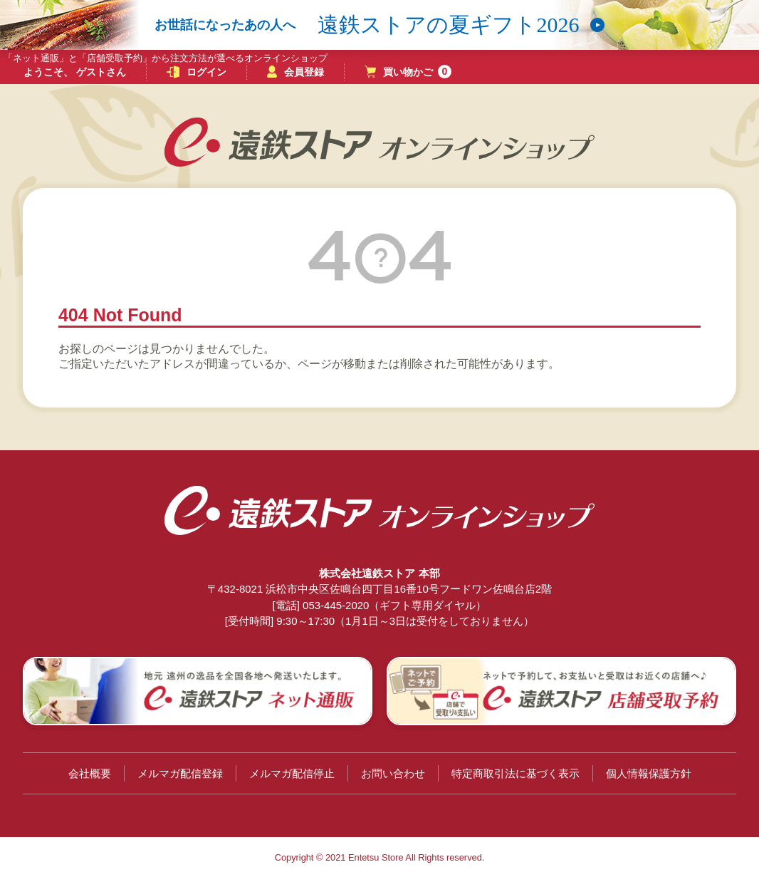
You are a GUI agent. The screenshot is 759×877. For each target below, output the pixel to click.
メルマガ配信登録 (180, 773)
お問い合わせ (393, 773)
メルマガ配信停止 (292, 773)
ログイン (196, 72)
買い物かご (408, 71)
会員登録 (295, 72)
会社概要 (89, 773)
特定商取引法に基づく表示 (515, 773)
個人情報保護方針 (648, 773)
